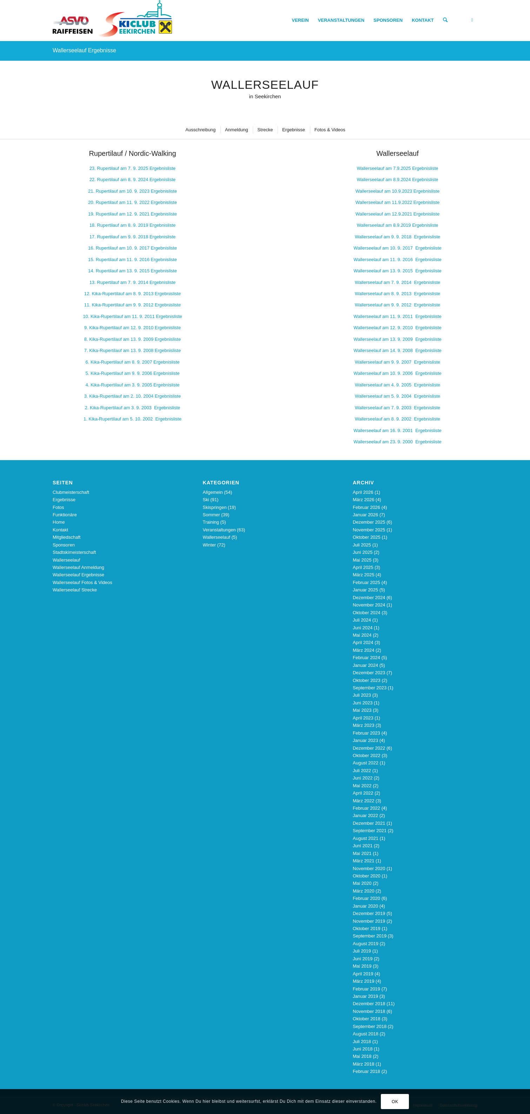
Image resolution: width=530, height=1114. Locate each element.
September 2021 (369, 830)
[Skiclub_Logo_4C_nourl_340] (112, 20)
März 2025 (363, 574)
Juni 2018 (362, 1049)
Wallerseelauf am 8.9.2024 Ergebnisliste (397, 179)
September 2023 (369, 687)
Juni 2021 (362, 845)
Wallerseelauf (66, 560)
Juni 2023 (362, 702)
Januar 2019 (365, 996)
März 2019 (363, 981)
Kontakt (60, 529)
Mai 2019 (362, 966)
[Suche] (445, 20)
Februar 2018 (366, 1071)
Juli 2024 (362, 620)
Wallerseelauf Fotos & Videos (82, 582)
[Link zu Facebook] (472, 20)
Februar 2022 (366, 808)
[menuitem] (300, 20)
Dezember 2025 (369, 522)
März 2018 (363, 1064)
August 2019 (365, 943)
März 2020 (363, 891)
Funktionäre (65, 514)
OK (395, 1101)
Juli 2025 (362, 545)
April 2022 (363, 793)
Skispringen (215, 507)
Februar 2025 (366, 582)
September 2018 (369, 1026)
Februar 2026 (366, 507)
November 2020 (369, 868)
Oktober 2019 (366, 928)
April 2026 (363, 492)
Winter (209, 545)
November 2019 (369, 921)
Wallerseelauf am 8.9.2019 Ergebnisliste (397, 225)
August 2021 (365, 838)
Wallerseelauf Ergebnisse (84, 50)
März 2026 (363, 499)
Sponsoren (64, 545)
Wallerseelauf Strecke (75, 589)
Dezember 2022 (369, 748)
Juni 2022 (362, 778)
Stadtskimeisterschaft (74, 552)
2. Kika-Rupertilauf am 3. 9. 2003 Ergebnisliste (132, 407)
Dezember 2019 (369, 913)
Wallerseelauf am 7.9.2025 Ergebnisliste (397, 168)
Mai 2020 (362, 883)
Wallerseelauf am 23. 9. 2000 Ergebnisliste (397, 441)
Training (211, 522)
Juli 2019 (362, 951)
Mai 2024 (362, 635)
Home (59, 522)
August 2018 (365, 1033)
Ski (206, 499)
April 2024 (363, 642)
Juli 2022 (362, 770)
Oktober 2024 (366, 612)
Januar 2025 (365, 589)
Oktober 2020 (366, 875)
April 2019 (363, 973)
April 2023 (363, 718)
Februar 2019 (366, 989)
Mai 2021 (362, 853)
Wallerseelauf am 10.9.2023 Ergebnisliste (397, 191)
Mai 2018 (362, 1056)
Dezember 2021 (369, 823)
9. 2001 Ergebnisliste (397, 430)
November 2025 (369, 529)
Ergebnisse (64, 499)
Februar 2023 (366, 733)
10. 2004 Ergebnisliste (132, 396)
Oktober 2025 (366, 537)
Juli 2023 (362, 695)
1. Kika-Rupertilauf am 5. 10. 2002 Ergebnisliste (132, 419)
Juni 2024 (362, 627)
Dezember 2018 (369, 1003)
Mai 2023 (362, 710)
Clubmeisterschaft (71, 492)
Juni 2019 (362, 958)
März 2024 (363, 650)
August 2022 (365, 762)
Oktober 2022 (366, 755)
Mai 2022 (362, 785)
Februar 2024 (366, 657)
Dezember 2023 (369, 672)
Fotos (58, 507)
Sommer (211, 514)
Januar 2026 (365, 514)
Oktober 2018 (366, 1018)
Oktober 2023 (366, 680)
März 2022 (363, 800)
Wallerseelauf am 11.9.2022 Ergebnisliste (397, 202)
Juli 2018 (362, 1041)
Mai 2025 (362, 560)
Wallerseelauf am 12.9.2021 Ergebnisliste (397, 214)
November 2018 (369, 1011)
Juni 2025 (362, 552)
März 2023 (363, 725)
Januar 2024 (365, 665)
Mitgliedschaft (66, 537)
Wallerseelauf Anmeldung (78, 567)
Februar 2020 (366, 898)
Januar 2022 (365, 815)
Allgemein (213, 492)
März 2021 (363, 860)
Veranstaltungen (219, 529)
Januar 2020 (365, 906)
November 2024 (369, 605)
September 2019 (369, 936)
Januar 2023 (365, 740)
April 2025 (363, 567)
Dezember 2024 (369, 597)
